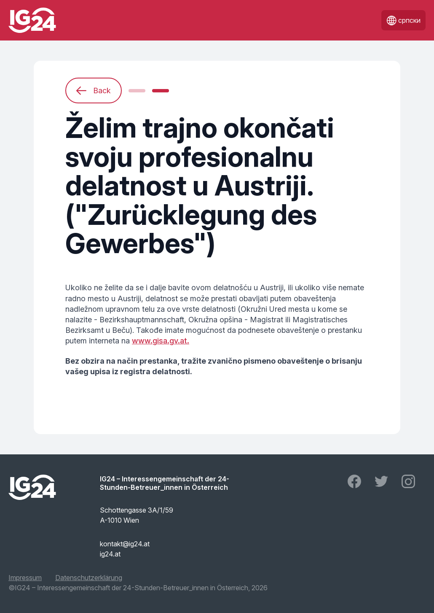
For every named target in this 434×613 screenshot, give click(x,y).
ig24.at (110, 554)
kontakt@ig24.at (125, 544)
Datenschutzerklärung (88, 577)
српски (403, 20)
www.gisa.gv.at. (160, 340)
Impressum (25, 577)
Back (93, 91)
